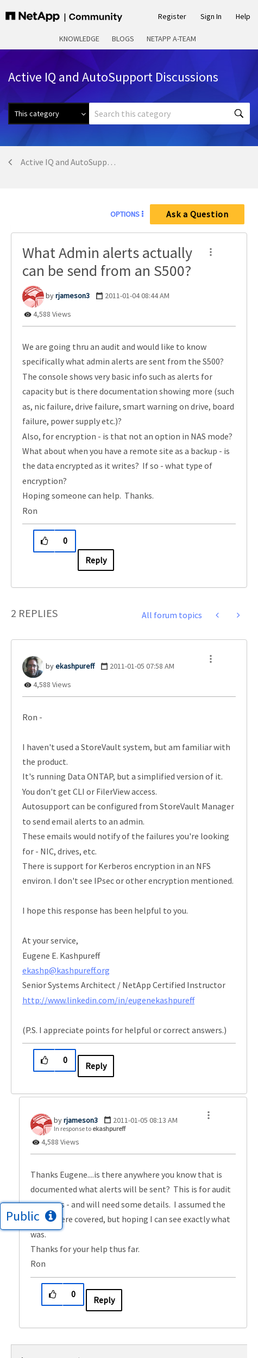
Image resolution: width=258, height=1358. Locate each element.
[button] (211, 252)
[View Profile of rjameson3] (72, 295)
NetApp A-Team (171, 38)
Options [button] (125, 214)
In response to (89, 1128)
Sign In (211, 16)
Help (243, 16)
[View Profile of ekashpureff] (75, 666)
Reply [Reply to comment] (95, 1065)
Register (172, 16)
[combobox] (169, 113)
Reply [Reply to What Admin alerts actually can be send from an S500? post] (95, 560)
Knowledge (79, 38)
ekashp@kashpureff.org (66, 970)
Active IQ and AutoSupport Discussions (69, 161)
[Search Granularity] (48, 113)
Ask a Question (197, 214)
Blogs (123, 38)
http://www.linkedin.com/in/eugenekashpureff (108, 1000)
